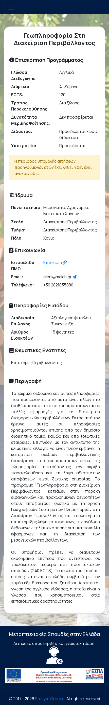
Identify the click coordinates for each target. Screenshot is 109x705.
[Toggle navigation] (11, 7)
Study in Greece (50, 698)
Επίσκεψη (55, 262)
